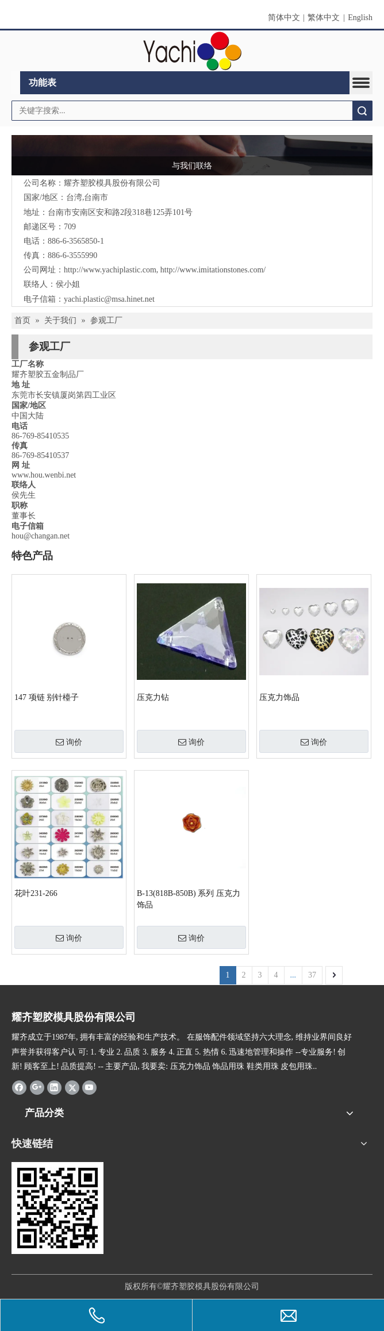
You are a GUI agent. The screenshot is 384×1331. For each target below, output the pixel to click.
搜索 (362, 110)
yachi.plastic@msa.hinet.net (109, 299)
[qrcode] (57, 1208)
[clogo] (192, 51)
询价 (69, 742)
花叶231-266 (35, 893)
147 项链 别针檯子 (46, 697)
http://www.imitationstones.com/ (213, 270)
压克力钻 (153, 697)
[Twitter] (72, 1087)
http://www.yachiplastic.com (110, 270)
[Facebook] (19, 1087)
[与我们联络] (192, 155)
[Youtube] (89, 1087)
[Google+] (37, 1087)
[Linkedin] (54, 1087)
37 (312, 975)
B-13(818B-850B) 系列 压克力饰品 (188, 899)
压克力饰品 (279, 697)
